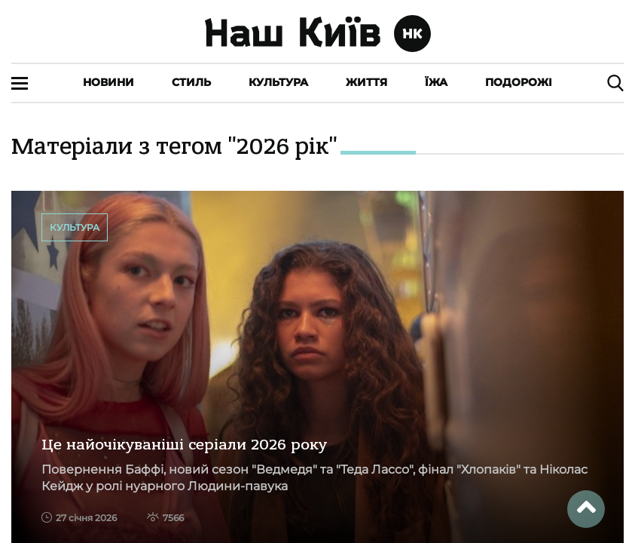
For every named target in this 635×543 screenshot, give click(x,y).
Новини (108, 82)
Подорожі (518, 82)
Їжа (436, 82)
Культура (278, 82)
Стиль (191, 82)
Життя (366, 82)
